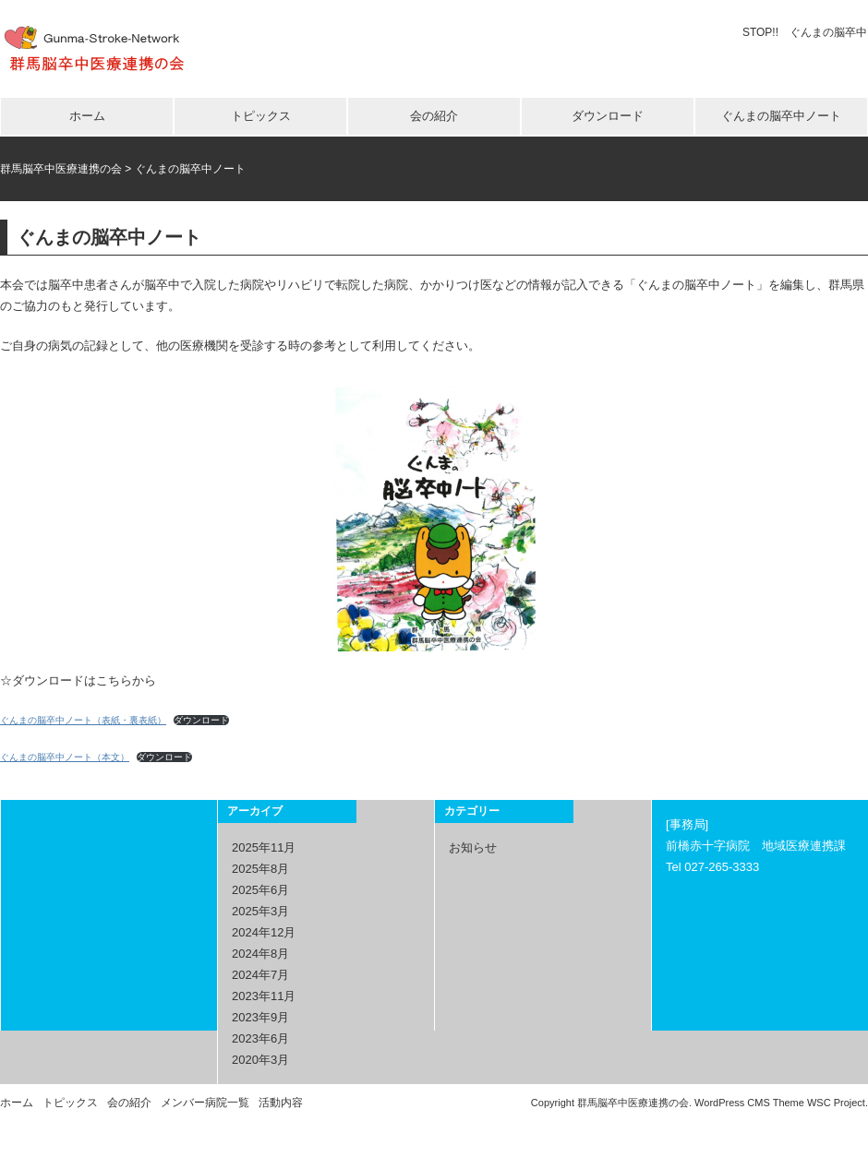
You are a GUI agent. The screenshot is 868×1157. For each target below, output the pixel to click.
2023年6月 (260, 1037)
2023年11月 (263, 995)
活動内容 (281, 1101)
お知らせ (473, 846)
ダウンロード (608, 116)
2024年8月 (260, 953)
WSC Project (836, 1101)
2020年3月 (260, 1059)
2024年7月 (260, 974)
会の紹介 (434, 116)
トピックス (261, 116)
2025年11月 (263, 846)
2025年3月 (260, 910)
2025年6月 (260, 889)
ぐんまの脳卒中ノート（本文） (64, 756)
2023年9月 (260, 1016)
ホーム (87, 116)
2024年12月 (263, 931)
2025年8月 (260, 868)
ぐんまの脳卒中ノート (781, 116)
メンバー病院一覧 (205, 1101)
